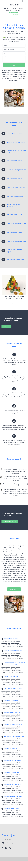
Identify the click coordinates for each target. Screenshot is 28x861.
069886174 (7, 839)
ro (20, 1)
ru (24, 1)
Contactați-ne (14, 589)
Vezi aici (6, 326)
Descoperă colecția (10, 521)
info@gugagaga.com (10, 843)
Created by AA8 (16, 859)
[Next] (24, 288)
